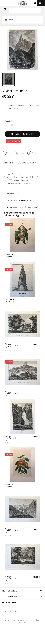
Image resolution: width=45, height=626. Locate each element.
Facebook (5, 611)
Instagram (10, 611)
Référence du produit (27, 163)
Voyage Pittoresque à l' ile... (11, 346)
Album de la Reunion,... (10, 256)
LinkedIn (16, 611)
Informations (9, 602)
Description (8, 163)
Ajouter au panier (22, 134)
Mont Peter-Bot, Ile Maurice (11, 300)
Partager (10, 153)
